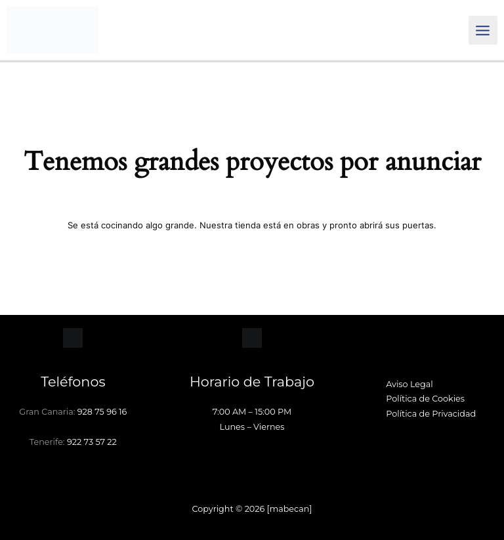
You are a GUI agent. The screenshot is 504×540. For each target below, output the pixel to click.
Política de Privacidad (431, 414)
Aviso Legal (409, 384)
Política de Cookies (425, 399)
